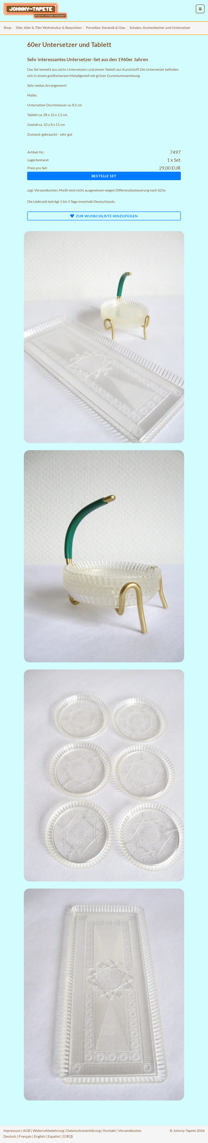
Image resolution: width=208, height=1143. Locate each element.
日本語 (67, 1136)
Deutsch (9, 1136)
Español (54, 1136)
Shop (7, 27)
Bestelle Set (104, 176)
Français (25, 1136)
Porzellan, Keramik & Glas (105, 27)
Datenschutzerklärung (83, 1130)
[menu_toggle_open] (200, 8)
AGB (26, 1130)
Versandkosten (45, 190)
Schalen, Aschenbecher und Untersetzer (160, 27)
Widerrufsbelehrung (48, 1130)
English (39, 1136)
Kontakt (109, 1130)
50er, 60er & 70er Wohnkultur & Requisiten (49, 27)
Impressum (11, 1130)
